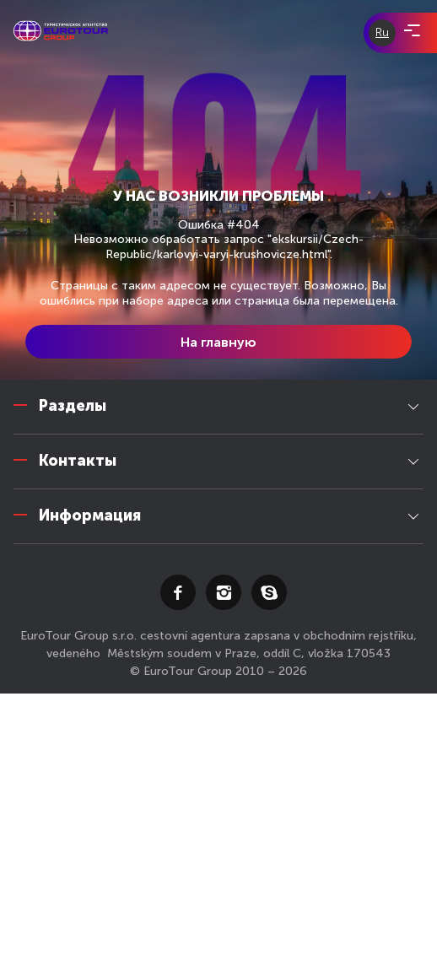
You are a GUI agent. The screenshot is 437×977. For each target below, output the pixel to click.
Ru (382, 32)
